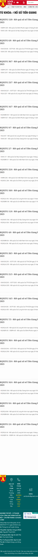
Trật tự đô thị (16, 7)
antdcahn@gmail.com (31, 496)
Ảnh (25, 7)
